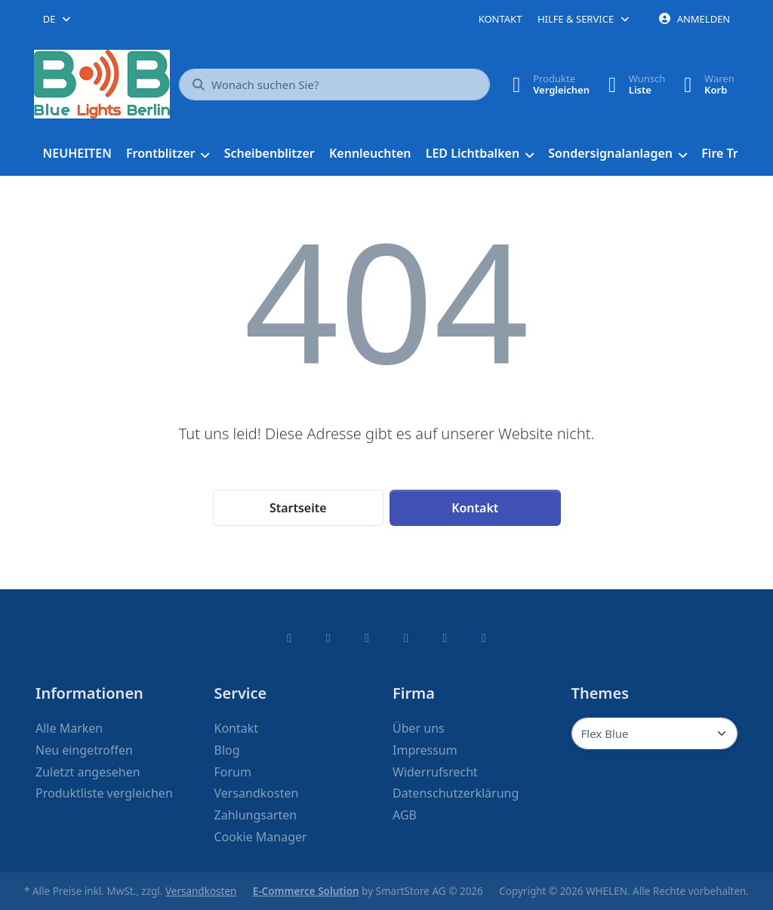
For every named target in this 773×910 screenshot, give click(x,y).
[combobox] (57, 19)
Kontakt (500, 19)
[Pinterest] (483, 637)
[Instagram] (366, 637)
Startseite (298, 508)
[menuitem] (77, 154)
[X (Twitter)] (328, 637)
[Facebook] (289, 637)
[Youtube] (445, 637)
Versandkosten (200, 891)
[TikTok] (406, 637)
